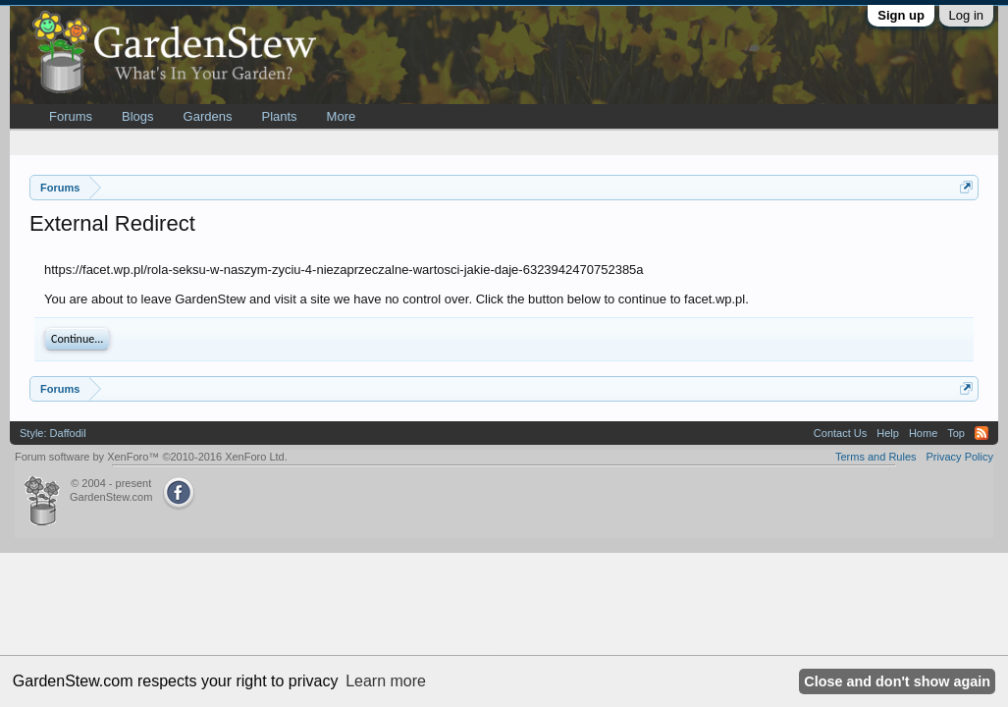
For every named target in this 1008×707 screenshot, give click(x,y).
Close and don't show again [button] (897, 681)
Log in (966, 15)
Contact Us (840, 433)
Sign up (901, 15)
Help (887, 433)
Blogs (138, 116)
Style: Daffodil (53, 433)
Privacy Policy (960, 456)
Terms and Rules (876, 456)
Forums (70, 116)
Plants (278, 116)
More (341, 116)
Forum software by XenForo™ (151, 456)
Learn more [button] (385, 681)
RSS (981, 433)
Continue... (77, 339)
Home (923, 433)
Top (956, 433)
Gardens (208, 116)
